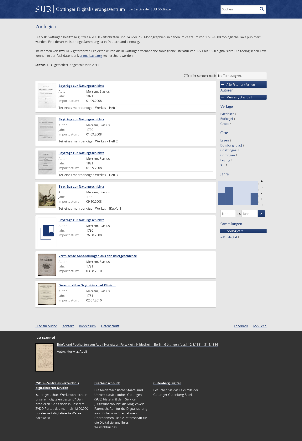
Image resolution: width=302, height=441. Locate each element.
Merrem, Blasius (236, 97)
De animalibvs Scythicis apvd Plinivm (87, 285)
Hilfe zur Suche (46, 326)
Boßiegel (227, 119)
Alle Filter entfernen (237, 84)
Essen (225, 140)
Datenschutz (110, 326)
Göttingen (228, 155)
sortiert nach (206, 76)
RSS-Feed (260, 326)
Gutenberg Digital (167, 383)
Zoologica (231, 231)
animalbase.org (91, 55)
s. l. (223, 165)
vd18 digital (229, 237)
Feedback (241, 326)
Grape (226, 124)
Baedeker (228, 114)
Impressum (87, 326)
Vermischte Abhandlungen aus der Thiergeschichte (98, 256)
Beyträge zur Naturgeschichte (81, 86)
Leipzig (226, 160)
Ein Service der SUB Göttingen (150, 9)
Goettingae (229, 150)
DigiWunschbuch (107, 383)
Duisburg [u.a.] (232, 145)
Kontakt (68, 326)
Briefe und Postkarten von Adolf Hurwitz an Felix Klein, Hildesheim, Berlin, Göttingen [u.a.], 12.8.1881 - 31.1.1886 (137, 344)
